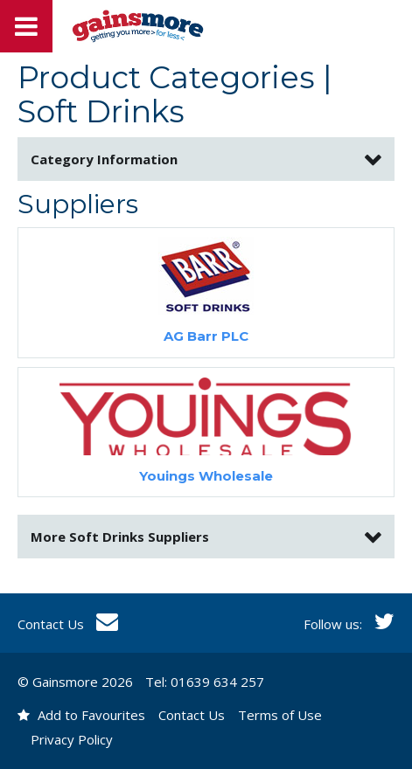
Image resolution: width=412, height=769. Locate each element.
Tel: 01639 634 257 (204, 681)
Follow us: (349, 624)
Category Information (104, 159)
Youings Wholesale (206, 476)
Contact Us (67, 624)
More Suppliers (120, 536)
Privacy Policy (72, 739)
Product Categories (166, 77)
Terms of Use (280, 715)
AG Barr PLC (206, 336)
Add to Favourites (81, 715)
